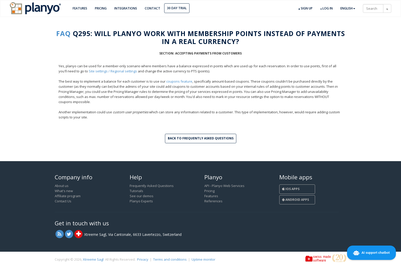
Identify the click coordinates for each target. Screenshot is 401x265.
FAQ (63, 33)
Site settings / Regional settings (113, 71)
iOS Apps (290, 189)
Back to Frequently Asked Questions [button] (200, 138)
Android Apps (295, 199)
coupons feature (179, 81)
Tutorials (136, 191)
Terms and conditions (170, 259)
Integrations (125, 8)
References (213, 201)
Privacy (142, 259)
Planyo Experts (141, 201)
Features (80, 8)
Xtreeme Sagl (93, 259)
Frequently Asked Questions (152, 185)
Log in (326, 8)
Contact (152, 8)
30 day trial (177, 8)
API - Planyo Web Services (224, 185)
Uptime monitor (203, 259)
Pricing (101, 8)
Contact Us (63, 201)
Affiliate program (68, 196)
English (347, 8)
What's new (64, 191)
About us (62, 185)
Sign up (305, 8)
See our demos (141, 196)
